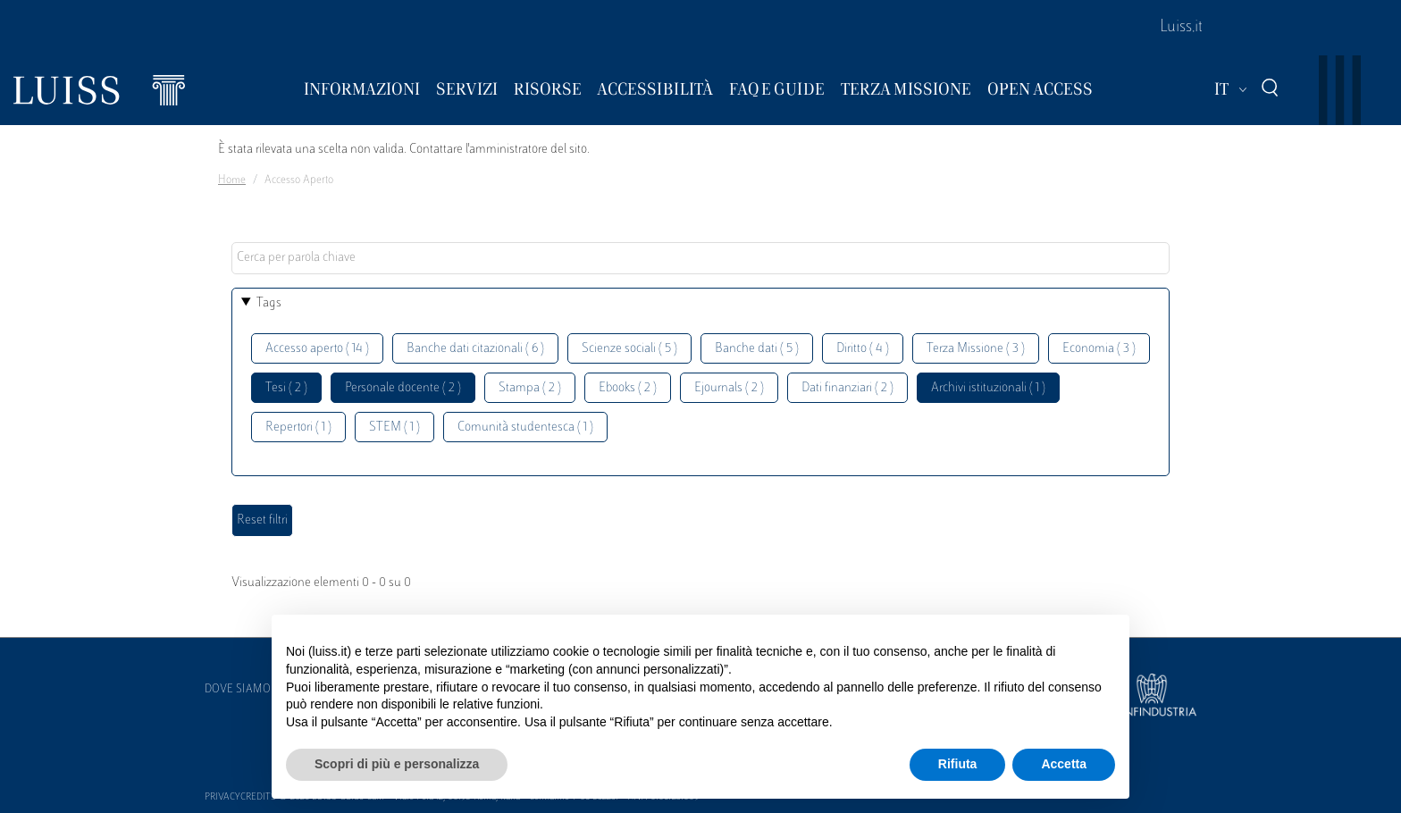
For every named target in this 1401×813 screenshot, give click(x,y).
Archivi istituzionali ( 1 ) (988, 388)
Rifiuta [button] (957, 764)
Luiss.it (1181, 28)
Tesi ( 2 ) (286, 388)
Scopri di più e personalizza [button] (397, 764)
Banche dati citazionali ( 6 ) (475, 349)
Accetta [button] (1063, 764)
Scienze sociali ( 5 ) (629, 349)
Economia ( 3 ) (1099, 349)
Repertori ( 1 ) (298, 427)
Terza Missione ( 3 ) (976, 349)
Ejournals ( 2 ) (729, 388)
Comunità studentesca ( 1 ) (525, 427)
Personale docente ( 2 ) (403, 388)
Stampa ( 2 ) (530, 388)
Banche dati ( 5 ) (757, 349)
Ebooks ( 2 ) (628, 388)
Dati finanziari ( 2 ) (847, 388)
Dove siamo (238, 689)
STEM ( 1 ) (394, 427)
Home (232, 180)
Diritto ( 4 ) (862, 349)
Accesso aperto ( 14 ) (317, 349)
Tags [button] (268, 303)
